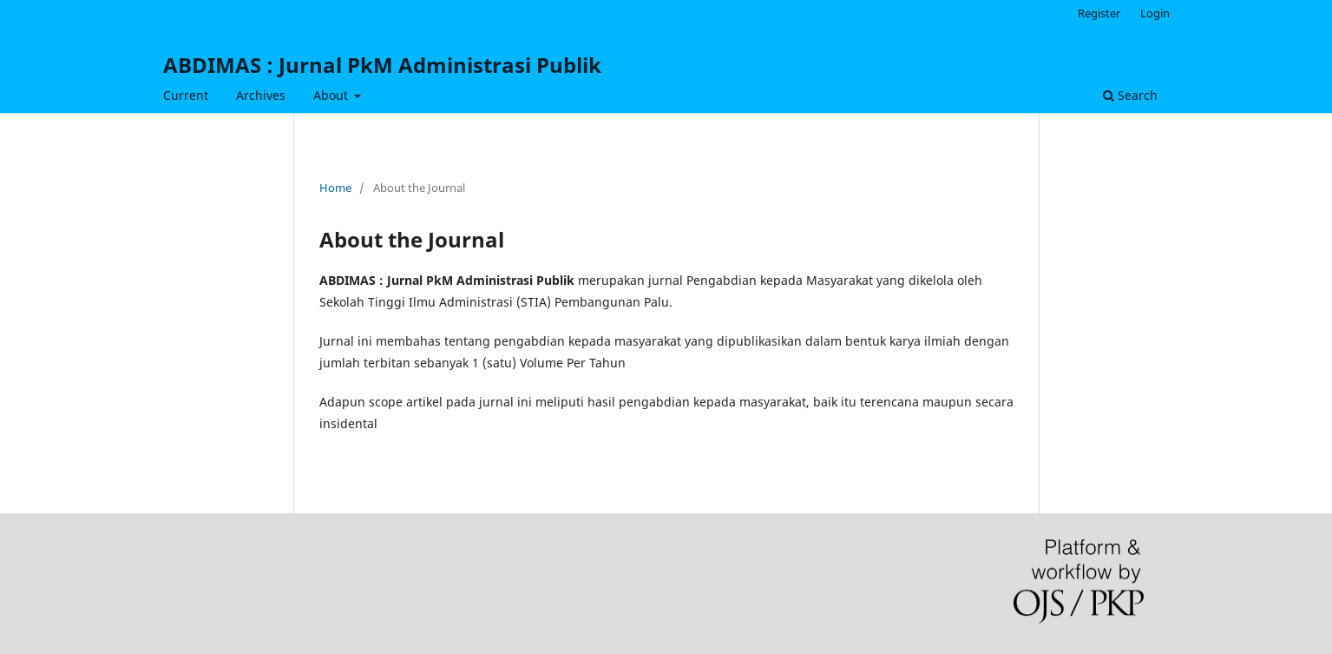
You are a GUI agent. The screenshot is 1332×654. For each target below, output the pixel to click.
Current (185, 95)
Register (1099, 13)
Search (1130, 95)
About (332, 95)
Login (1155, 13)
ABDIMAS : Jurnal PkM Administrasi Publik (382, 64)
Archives (260, 95)
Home (335, 187)
